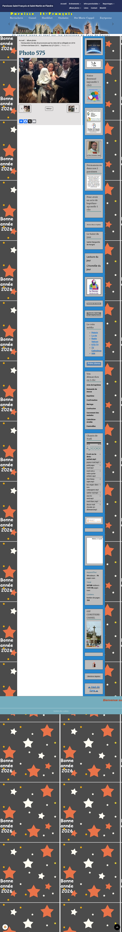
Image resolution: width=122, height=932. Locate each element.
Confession (91, 408)
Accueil (63, 4)
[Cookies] (5, 927)
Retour (49, 109)
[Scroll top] (117, 927)
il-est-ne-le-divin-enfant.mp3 (92, 456)
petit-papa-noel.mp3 (91, 466)
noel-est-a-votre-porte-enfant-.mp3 (91, 473)
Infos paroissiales (91, 4)
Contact (94, 8)
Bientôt (103, 8)
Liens (86, 8)
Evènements (74, 4)
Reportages (108, 4)
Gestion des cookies (61, 711)
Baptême (90, 396)
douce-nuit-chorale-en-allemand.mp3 (92, 507)
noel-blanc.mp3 (92, 501)
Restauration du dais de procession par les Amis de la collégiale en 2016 (48, 43)
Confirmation (92, 400)
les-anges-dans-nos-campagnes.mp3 (93, 487)
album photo (74, 8)
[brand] (28, 6)
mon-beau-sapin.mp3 (91, 480)
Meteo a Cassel (97, 539)
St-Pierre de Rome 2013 (30, 45)
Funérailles (91, 426)
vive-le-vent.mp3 (90, 497)
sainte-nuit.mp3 (92, 493)
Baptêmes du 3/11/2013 (50, 45)
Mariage (90, 404)
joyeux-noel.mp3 (93, 462)
